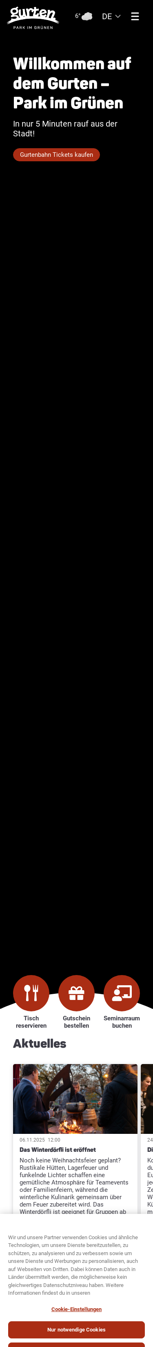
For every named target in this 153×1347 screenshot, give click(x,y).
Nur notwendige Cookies (76, 1337)
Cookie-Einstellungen (76, 1317)
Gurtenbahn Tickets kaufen (56, 154)
